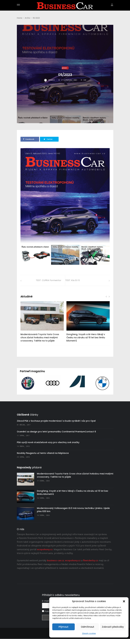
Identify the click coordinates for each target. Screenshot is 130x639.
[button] (123, 601)
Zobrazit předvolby (113, 626)
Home (19, 17)
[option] (42, 323)
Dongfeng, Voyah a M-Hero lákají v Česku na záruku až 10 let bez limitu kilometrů (85, 337)
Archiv (27, 17)
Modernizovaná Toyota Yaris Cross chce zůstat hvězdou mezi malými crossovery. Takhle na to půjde (39, 337)
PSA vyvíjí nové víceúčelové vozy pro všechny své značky (48, 442)
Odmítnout (87, 626)
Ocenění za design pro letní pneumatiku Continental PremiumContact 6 (56, 431)
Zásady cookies (89, 633)
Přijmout (63, 626)
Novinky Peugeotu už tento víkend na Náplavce (43, 453)
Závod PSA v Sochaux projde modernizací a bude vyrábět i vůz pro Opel (56, 420)
